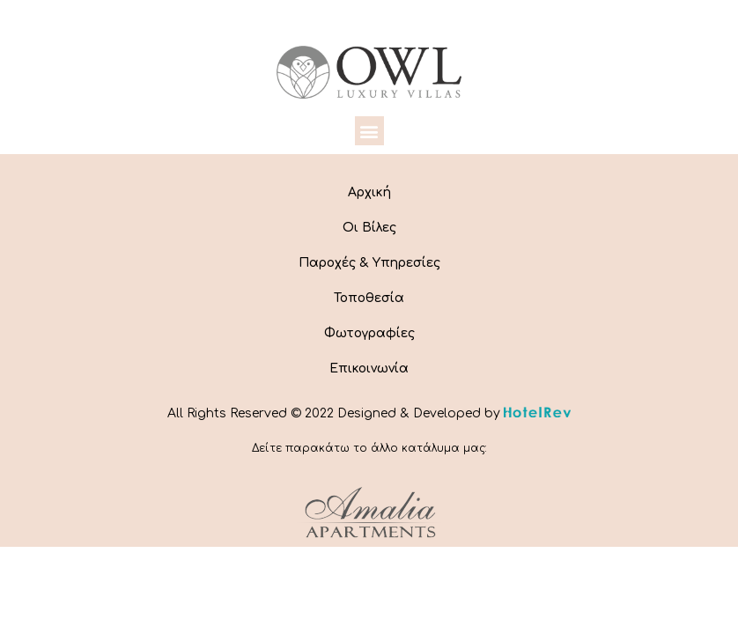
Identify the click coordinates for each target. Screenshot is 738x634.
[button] (369, 130)
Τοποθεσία (369, 298)
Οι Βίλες (369, 227)
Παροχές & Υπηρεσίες (369, 262)
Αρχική (369, 192)
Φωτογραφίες (369, 333)
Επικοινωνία (369, 368)
